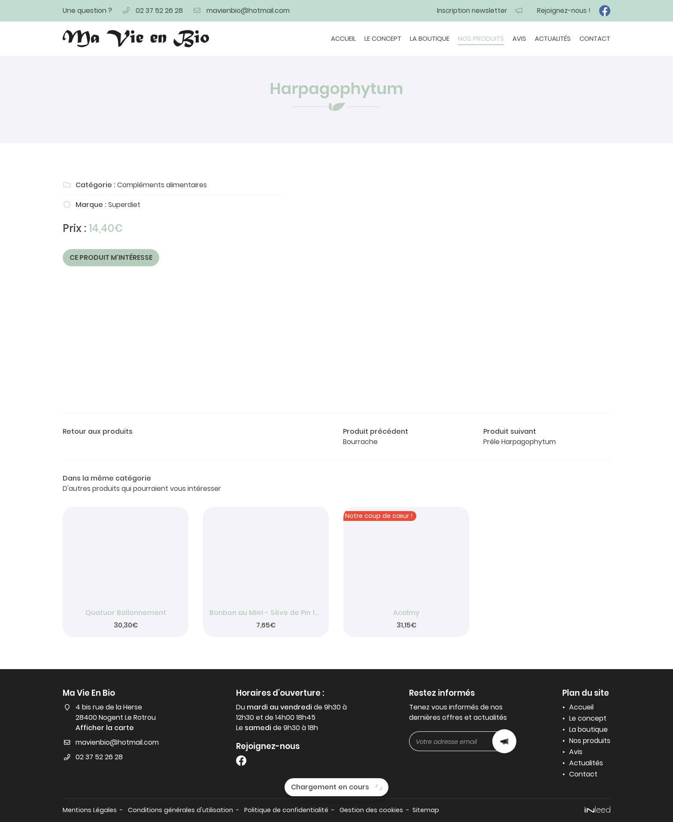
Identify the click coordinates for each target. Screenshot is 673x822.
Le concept (382, 38)
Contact (594, 38)
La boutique (429, 38)
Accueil (343, 38)
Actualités (553, 38)
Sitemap (425, 810)
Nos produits (481, 38)
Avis (519, 38)
